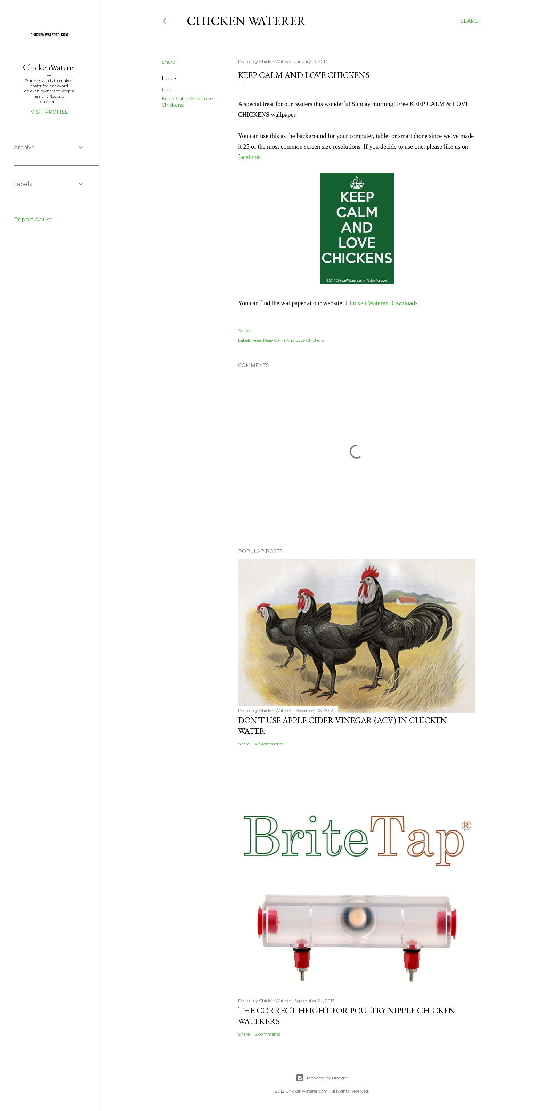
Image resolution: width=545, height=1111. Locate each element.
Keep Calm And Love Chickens (293, 340)
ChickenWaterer (49, 67)
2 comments (267, 1034)
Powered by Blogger (322, 1078)
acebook (250, 157)
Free (167, 90)
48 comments (269, 743)
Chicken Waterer (246, 21)
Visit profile (49, 112)
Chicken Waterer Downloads (381, 303)
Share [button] (169, 62)
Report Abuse (33, 219)
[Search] (471, 21)
